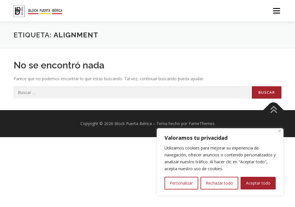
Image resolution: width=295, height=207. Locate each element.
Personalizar (181, 183)
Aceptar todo (258, 183)
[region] (220, 161)
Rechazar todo (219, 183)
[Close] (279, 131)
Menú (276, 11)
